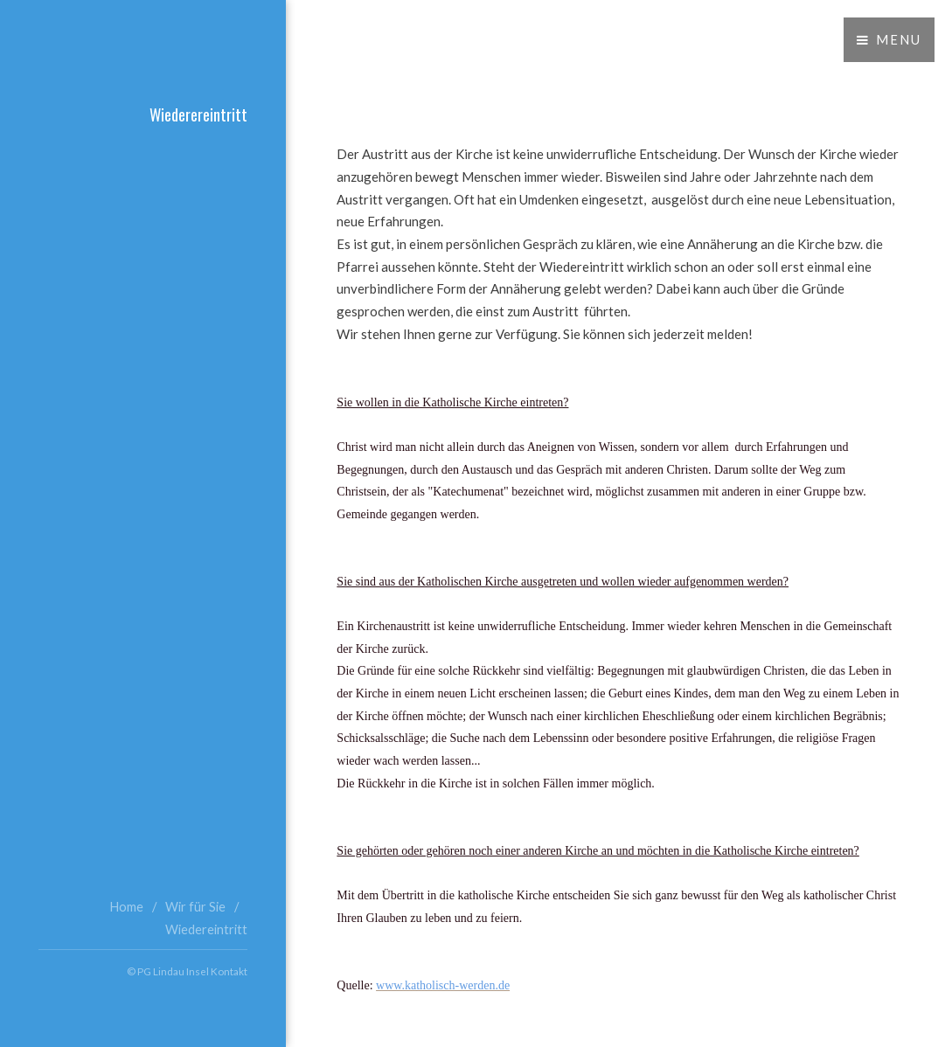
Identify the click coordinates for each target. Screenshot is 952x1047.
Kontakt (229, 971)
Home (126, 906)
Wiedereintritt (206, 929)
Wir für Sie (195, 906)
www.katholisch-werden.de (443, 985)
